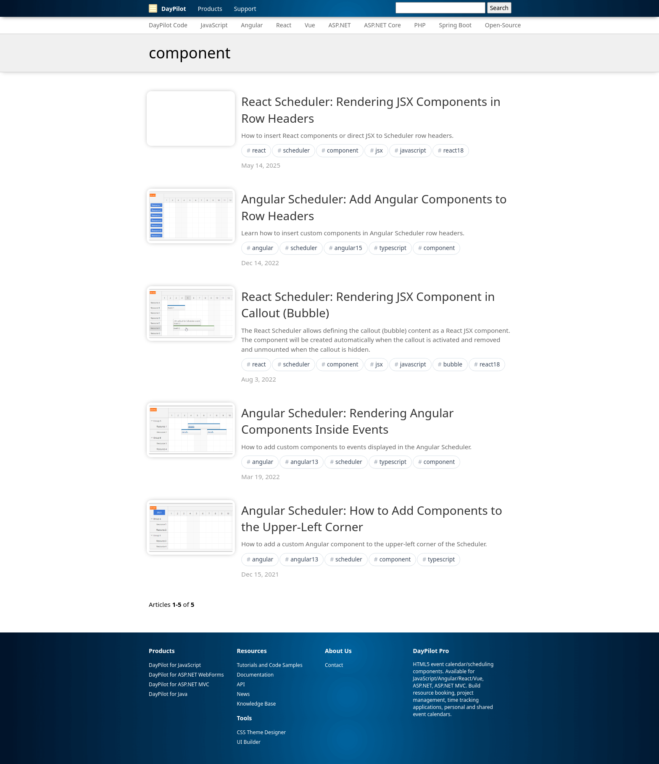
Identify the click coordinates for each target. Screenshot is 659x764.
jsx (378, 150)
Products (210, 9)
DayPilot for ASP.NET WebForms (186, 674)
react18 (453, 150)
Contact (334, 665)
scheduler (296, 150)
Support (245, 9)
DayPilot (167, 8)
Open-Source (503, 25)
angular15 (348, 248)
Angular (252, 25)
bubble (452, 364)
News (243, 694)
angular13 (304, 462)
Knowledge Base (256, 703)
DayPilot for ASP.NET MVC (179, 684)
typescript (393, 248)
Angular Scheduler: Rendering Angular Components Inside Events (347, 421)
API (241, 684)
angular (262, 248)
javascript (413, 150)
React (283, 25)
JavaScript (214, 25)
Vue (310, 25)
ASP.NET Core (382, 25)
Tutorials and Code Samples (270, 665)
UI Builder (249, 742)
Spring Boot (455, 25)
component (342, 150)
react (259, 150)
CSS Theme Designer (261, 732)
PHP (420, 25)
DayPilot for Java (168, 694)
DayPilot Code (168, 25)
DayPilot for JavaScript (175, 665)
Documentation (255, 674)
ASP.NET (339, 25)
